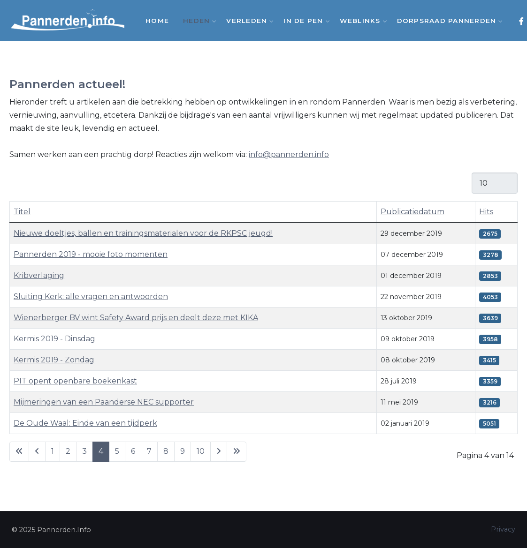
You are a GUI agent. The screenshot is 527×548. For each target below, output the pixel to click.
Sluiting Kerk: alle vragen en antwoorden (91, 296)
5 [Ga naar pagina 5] (117, 451)
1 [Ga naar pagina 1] (52, 451)
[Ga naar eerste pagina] (19, 452)
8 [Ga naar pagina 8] (165, 451)
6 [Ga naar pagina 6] (133, 451)
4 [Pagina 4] (101, 451)
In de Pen (304, 20)
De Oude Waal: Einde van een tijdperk (85, 423)
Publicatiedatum (412, 211)
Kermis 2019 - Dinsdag (54, 338)
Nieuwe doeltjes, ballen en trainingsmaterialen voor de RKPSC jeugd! (143, 233)
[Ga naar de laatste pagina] (236, 452)
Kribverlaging (39, 275)
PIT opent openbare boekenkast (75, 380)
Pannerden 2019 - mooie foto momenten (91, 254)
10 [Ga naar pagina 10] (201, 451)
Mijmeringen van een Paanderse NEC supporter (104, 402)
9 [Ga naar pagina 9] (182, 451)
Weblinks (361, 20)
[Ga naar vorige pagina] (37, 452)
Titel (22, 211)
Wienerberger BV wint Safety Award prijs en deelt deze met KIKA (136, 317)
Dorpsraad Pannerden (448, 20)
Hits (486, 211)
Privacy (503, 529)
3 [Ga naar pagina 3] (84, 451)
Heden (197, 20)
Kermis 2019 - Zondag (54, 359)
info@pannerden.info (289, 154)
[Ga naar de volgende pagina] (218, 452)
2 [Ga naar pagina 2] (68, 451)
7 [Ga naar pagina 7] (149, 451)
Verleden (247, 20)
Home (157, 20)
